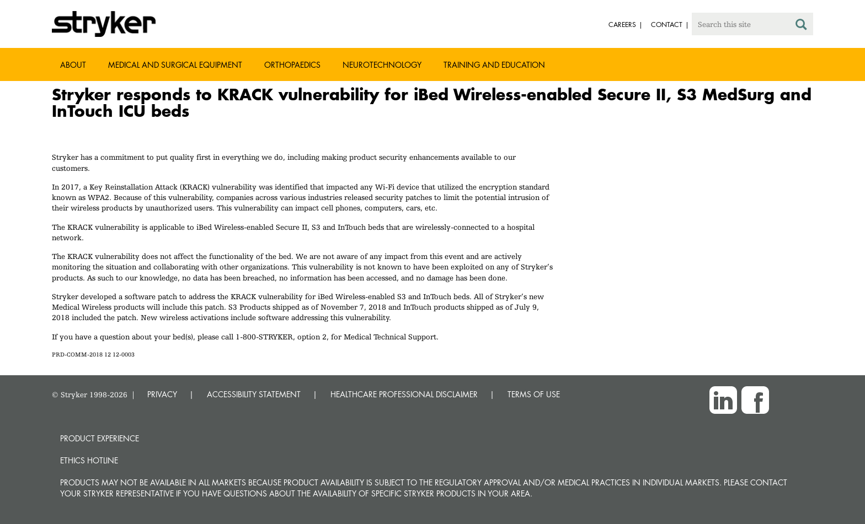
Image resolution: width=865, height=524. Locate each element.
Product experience (99, 438)
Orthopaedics (292, 65)
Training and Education (494, 65)
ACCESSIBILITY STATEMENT (254, 394)
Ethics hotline (89, 460)
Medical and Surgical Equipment (175, 65)
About (73, 65)
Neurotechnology (382, 65)
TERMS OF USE (534, 394)
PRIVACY (162, 394)
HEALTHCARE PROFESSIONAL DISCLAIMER (404, 394)
